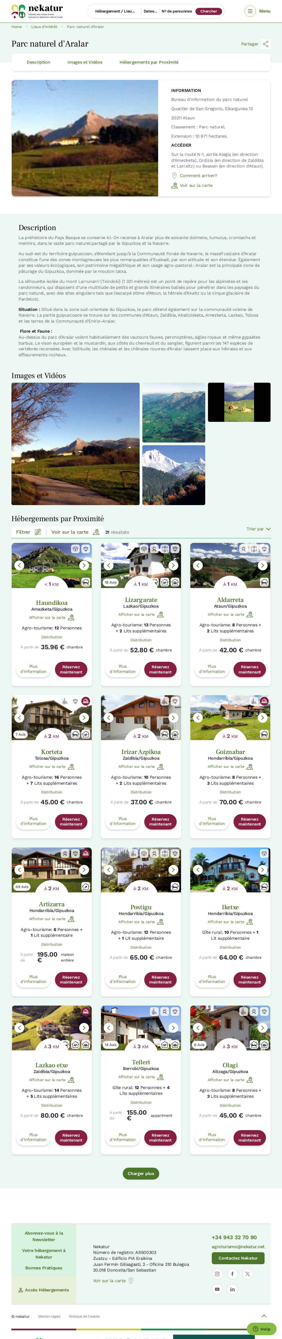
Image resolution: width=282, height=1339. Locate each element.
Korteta (51, 752)
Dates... (150, 11)
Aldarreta (230, 600)
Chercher (208, 11)
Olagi (230, 1065)
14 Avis (111, 1045)
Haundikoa (51, 603)
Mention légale (49, 1316)
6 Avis (199, 1045)
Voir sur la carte (192, 185)
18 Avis (111, 582)
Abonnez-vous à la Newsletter (44, 1236)
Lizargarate (141, 600)
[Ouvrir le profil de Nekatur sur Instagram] (217, 1274)
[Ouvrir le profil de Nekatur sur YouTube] (217, 1289)
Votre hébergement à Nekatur (44, 1254)
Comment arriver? (194, 175)
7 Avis (21, 734)
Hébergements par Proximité (149, 62)
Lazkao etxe (51, 1065)
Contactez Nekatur (238, 1258)
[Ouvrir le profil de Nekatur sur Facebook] (232, 1274)
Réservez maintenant (71, 669)
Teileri (141, 1062)
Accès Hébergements (44, 1289)
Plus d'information (33, 669)
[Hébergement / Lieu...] (114, 11)
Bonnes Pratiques (43, 1267)
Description (38, 62)
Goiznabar (230, 752)
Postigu (141, 907)
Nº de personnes (177, 11)
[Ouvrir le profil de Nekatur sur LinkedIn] (232, 1289)
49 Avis (22, 887)
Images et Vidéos (85, 62)
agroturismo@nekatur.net (238, 1246)
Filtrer (28, 532)
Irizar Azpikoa (141, 752)
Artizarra (51, 904)
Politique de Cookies (84, 1316)
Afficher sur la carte (51, 617)
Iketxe (230, 907)
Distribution (51, 637)
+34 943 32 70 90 (234, 1237)
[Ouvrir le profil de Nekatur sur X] (247, 1274)
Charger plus (141, 1173)
